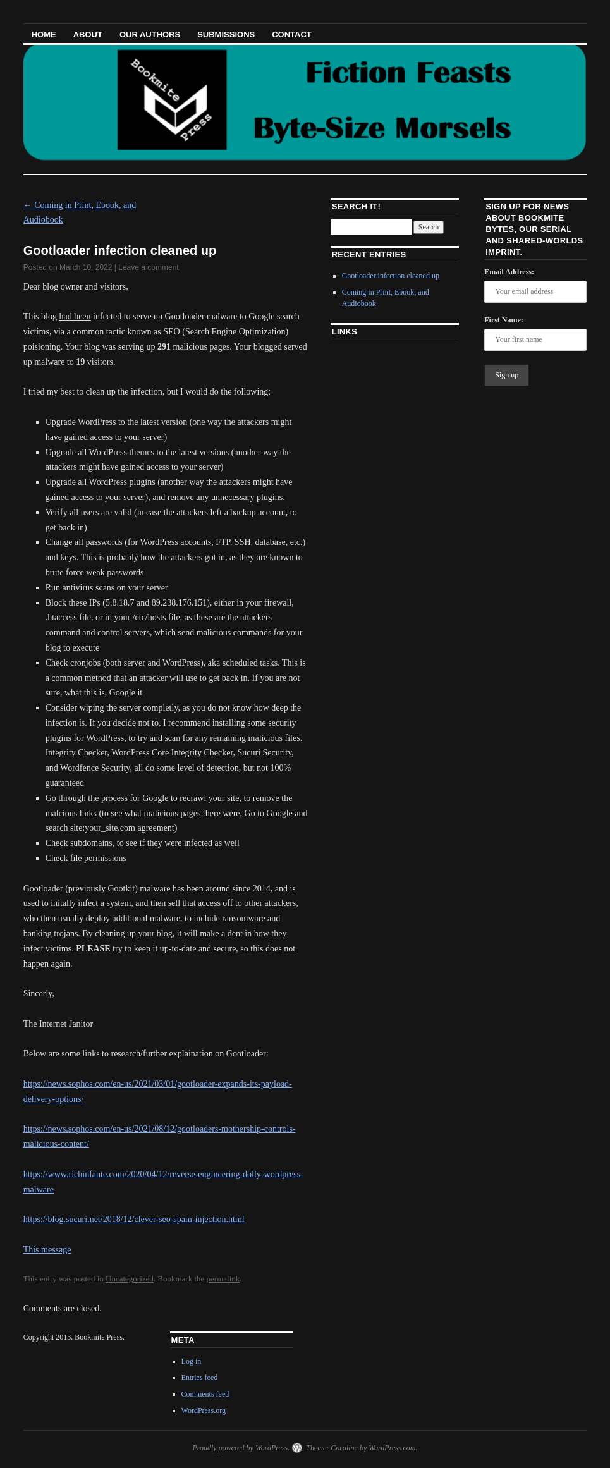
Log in (191, 1361)
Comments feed (205, 1394)
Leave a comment (148, 267)
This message (47, 1249)
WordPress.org (203, 1410)
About (87, 34)
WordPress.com (392, 1447)
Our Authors (149, 34)
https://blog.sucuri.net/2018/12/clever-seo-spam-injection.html (134, 1219)
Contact (292, 34)
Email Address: (509, 271)
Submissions (226, 34)
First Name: (503, 319)
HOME (44, 34)
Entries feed (199, 1377)
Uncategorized (130, 1278)
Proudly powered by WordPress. (241, 1447)
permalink (223, 1278)
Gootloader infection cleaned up (390, 275)
